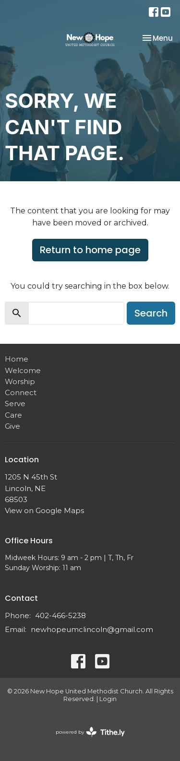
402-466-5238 (60, 615)
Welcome (23, 370)
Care (13, 415)
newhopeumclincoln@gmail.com (92, 629)
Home (16, 358)
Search (151, 313)
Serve (15, 403)
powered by (90, 732)
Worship (20, 381)
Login (108, 698)
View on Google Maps (44, 510)
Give (12, 426)
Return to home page (90, 250)
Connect (20, 392)
